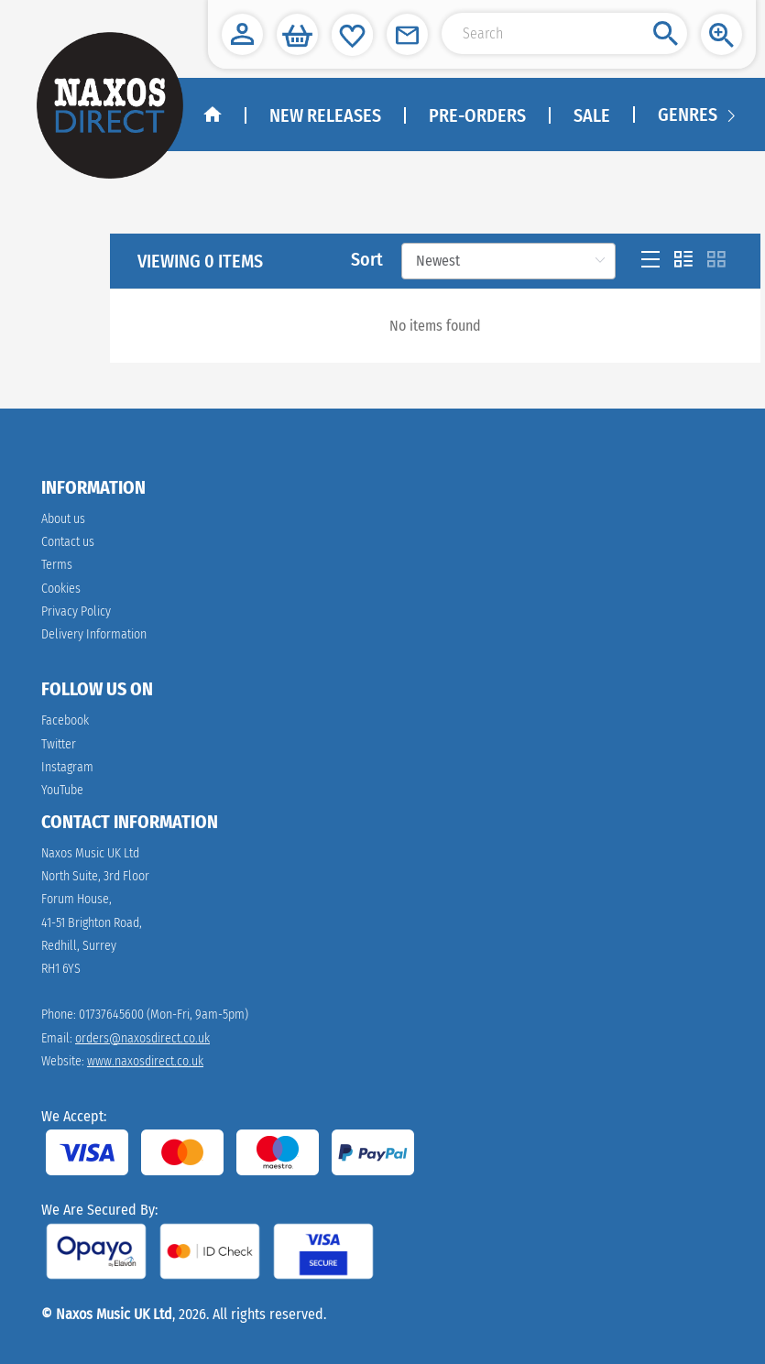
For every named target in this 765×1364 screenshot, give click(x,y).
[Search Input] (564, 33)
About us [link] (63, 519)
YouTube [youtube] (62, 790)
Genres (687, 114)
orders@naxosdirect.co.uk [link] (142, 1038)
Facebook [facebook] (65, 720)
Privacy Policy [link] (76, 611)
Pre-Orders (477, 115)
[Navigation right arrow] (731, 114)
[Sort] (508, 261)
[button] (242, 34)
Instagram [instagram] (67, 767)
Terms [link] (56, 565)
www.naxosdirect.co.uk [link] (145, 1061)
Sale (592, 115)
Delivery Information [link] (94, 634)
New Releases (325, 115)
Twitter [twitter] (58, 744)
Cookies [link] (61, 588)
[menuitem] (686, 115)
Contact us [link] (67, 542)
